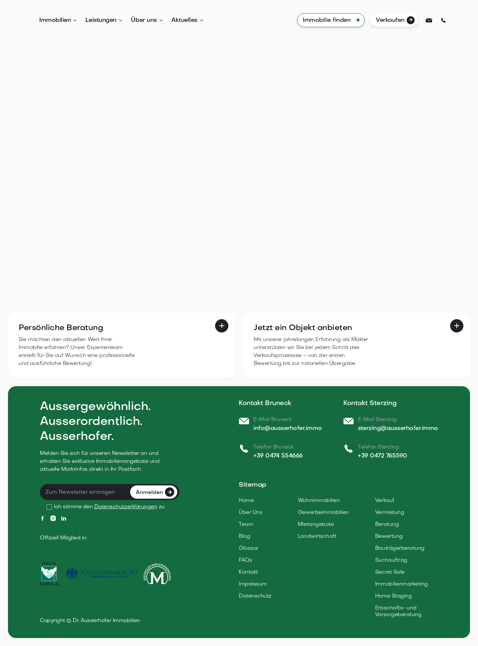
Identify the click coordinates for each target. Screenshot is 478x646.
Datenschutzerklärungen (125, 507)
